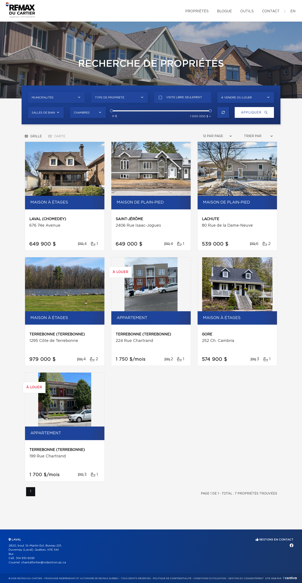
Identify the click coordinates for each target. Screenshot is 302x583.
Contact (271, 11)
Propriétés (197, 11)
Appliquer (253, 112)
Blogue (224, 11)
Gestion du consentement (246, 578)
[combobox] (56, 97)
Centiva (290, 578)
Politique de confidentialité (172, 578)
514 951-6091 (25, 558)
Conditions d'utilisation (209, 578)
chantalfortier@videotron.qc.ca (43, 562)
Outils (247, 11)
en (293, 11)
